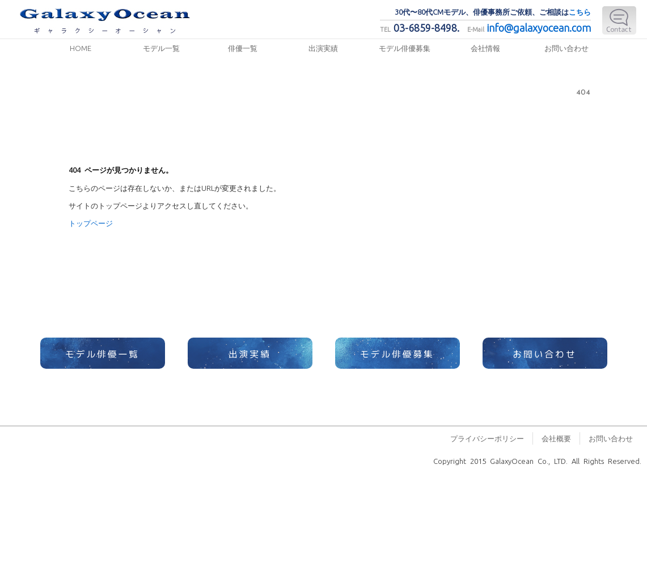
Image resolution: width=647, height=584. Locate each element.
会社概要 (556, 438)
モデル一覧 (161, 48)
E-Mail (619, 20)
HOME (80, 48)
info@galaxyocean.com (539, 27)
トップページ (91, 223)
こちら (580, 11)
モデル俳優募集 (404, 48)
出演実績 (323, 48)
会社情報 (485, 48)
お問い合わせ (566, 48)
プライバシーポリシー (487, 438)
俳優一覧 (242, 48)
